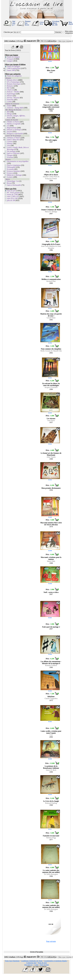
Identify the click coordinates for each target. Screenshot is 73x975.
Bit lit (9, 88)
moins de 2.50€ (12, 194)
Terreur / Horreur (13, 98)
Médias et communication (51, 279)
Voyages (10, 155)
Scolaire (10, 177)
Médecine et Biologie (14, 175)
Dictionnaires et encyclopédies (18, 161)
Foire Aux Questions (12, 961)
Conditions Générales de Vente (31, 961)
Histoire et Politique (14, 130)
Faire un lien (44, 965)
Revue (9, 183)
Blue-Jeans (51, 70)
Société (9, 131)
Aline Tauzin (51, 457)
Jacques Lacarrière (51, 387)
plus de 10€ (11, 200)
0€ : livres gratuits (13, 192)
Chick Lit (10, 90)
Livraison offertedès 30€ (55, 23)
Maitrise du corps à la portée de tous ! (51, 315)
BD (8, 112)
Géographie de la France (51, 244)
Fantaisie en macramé (51, 836)
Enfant (9, 106)
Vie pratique (11, 151)
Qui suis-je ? (14, 23)
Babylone (51, 696)
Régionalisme (12, 128)
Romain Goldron (51, 665)
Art (8, 126)
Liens (36, 965)
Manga (9, 114)
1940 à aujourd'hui (13, 68)
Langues (10, 61)
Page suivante (51, 941)
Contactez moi (31, 963)
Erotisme (10, 157)
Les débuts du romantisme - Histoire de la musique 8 (51, 662)
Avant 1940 (11, 70)
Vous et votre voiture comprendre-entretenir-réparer (51, 107)
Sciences (10, 173)
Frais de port (42, 963)
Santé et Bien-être (13, 140)
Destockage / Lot (13, 181)
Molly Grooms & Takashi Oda (51, 351)
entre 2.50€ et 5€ (13, 196)
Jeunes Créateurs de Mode (51, 210)
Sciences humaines (13, 171)
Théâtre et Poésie (13, 122)
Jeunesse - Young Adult (15, 108)
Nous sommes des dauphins (51, 349)
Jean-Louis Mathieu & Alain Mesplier (51, 247)
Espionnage (11, 94)
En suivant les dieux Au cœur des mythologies (51, 384)
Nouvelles (10, 100)
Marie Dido (51, 561)
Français (10, 59)
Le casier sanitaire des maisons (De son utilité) (51, 871)
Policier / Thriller (13, 92)
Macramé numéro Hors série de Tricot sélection (51, 524)
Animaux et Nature (13, 138)
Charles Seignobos (51, 698)
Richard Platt (51, 281)
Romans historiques (14, 84)
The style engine (51, 140)
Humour (10, 143)
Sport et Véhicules (13, 153)
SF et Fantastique (13, 82)
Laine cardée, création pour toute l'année (51, 732)
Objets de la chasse (51, 175)
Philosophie (11, 167)
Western (10, 96)
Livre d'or (42, 23)
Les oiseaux (51, 418)
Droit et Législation (14, 165)
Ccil (51, 735)
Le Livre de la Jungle (51, 801)
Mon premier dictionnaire (51, 488)
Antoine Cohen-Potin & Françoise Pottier (51, 177)
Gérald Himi (51, 318)
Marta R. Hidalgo (51, 212)
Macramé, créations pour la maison (51, 558)
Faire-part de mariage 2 (51, 627)
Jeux (8, 145)
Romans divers (12, 80)
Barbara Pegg (51, 838)
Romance (10, 86)
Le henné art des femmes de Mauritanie (51, 454)
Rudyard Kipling (51, 803)
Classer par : (53, 41)
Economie (10, 169)
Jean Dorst (51, 420)
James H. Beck (51, 770)
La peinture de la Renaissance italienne (51, 767)
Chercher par (8, 32)
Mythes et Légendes (14, 124)
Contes (9, 101)
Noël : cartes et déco (51, 592)
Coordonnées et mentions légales (55, 961)
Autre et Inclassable (14, 185)
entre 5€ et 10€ (12, 198)
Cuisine (9, 141)
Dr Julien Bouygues (51, 874)
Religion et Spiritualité (15, 133)
